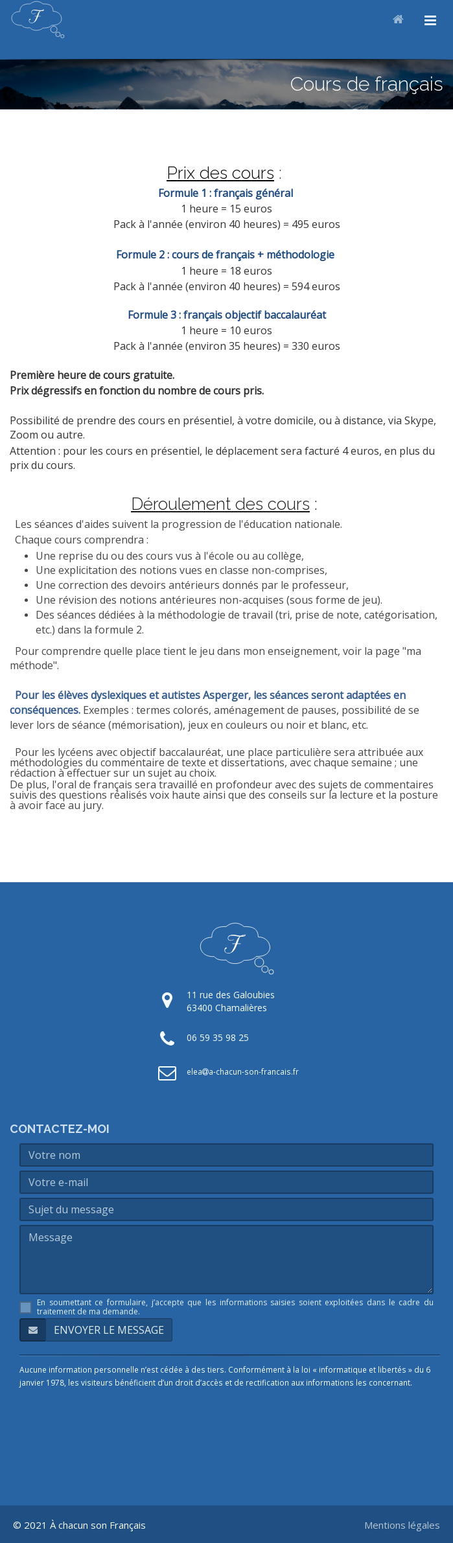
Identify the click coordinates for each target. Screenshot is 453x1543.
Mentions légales (402, 1524)
